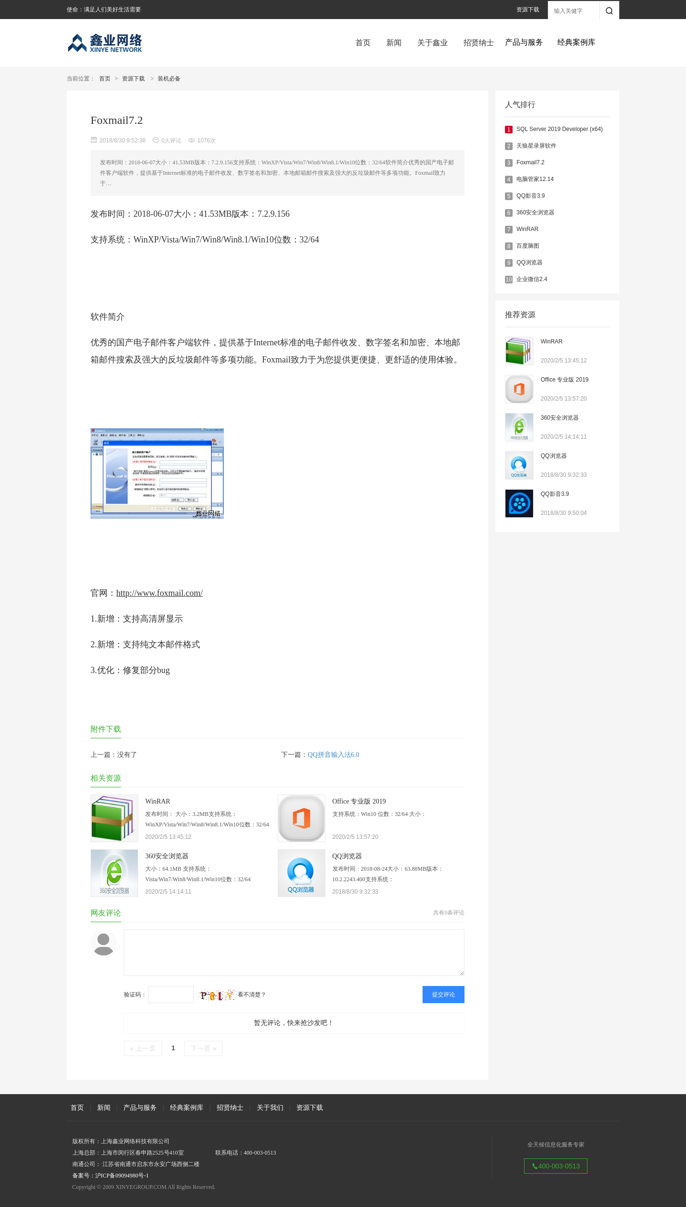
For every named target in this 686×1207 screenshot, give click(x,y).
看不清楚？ (232, 994)
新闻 (394, 43)
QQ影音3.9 (530, 195)
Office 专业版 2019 (565, 379)
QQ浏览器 (529, 262)
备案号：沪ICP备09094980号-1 (110, 1175)
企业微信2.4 (531, 279)
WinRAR (527, 229)
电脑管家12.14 (535, 179)
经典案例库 (186, 1107)
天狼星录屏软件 (536, 145)
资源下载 (527, 9)
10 (508, 279)
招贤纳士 (479, 43)
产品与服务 (140, 1107)
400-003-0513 (556, 1166)
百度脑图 (527, 245)
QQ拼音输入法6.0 (333, 754)
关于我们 (270, 1107)
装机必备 (169, 78)
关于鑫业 (432, 43)
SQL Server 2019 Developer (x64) (559, 129)
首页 (363, 43)
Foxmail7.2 (530, 162)
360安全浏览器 (535, 212)
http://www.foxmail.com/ (159, 593)
